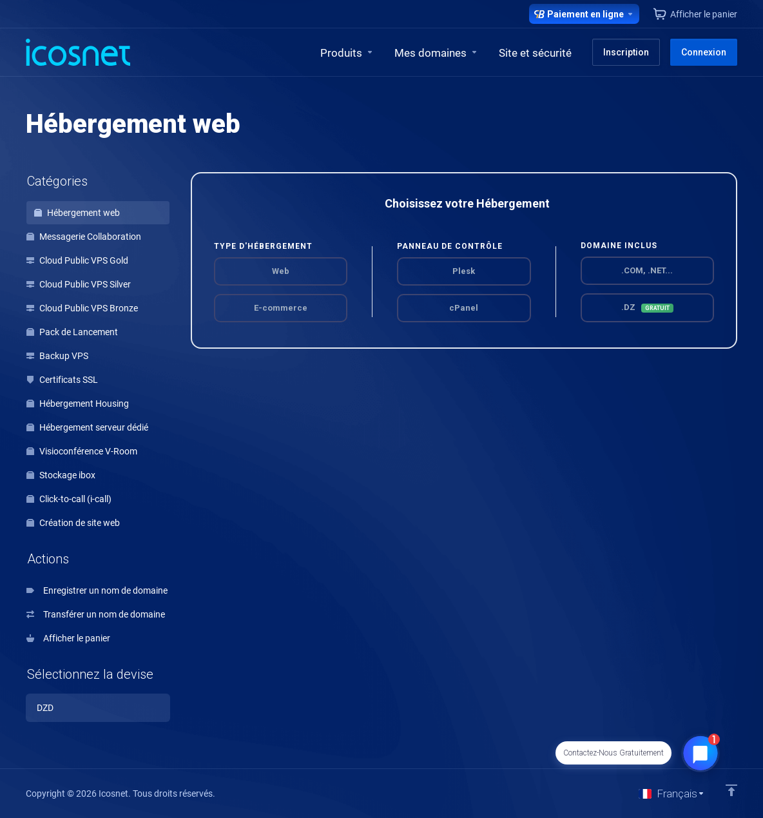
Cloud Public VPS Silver (78, 284)
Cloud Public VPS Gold (77, 260)
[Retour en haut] (731, 790)
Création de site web (73, 523)
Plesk (463, 271)
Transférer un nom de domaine (95, 614)
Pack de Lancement (72, 332)
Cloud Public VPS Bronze (82, 308)
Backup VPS (57, 356)
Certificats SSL (62, 380)
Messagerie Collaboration (83, 236)
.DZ (647, 307)
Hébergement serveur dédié (87, 427)
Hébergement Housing (77, 403)
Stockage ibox (60, 475)
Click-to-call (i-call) (68, 499)
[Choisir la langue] (671, 793)
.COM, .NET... (647, 270)
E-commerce (280, 308)
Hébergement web (77, 213)
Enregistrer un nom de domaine (97, 590)
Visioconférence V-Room (81, 451)
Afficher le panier (68, 638)
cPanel (463, 308)
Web (280, 271)
